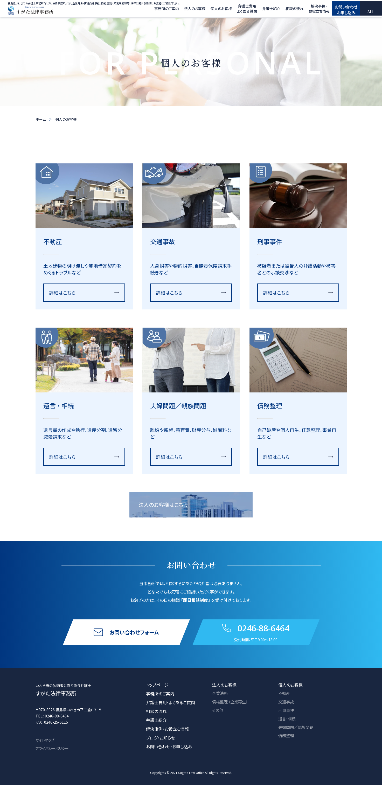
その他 (218, 714)
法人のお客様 (183, 9)
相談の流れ (283, 9)
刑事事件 (286, 714)
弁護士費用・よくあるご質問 (170, 705)
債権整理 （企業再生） (231, 705)
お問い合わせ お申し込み (341, 9)
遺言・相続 (287, 723)
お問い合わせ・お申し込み (169, 749)
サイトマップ (45, 742)
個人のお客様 (210, 9)
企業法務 (220, 696)
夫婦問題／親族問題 (297, 732)
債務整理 (286, 740)
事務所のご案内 (155, 9)
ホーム (41, 119)
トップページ (157, 688)
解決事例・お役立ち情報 (167, 732)
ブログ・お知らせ (160, 740)
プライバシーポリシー (52, 751)
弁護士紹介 (260, 9)
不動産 (284, 696)
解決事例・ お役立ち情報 (307, 10)
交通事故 (286, 705)
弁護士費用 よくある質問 (236, 10)
